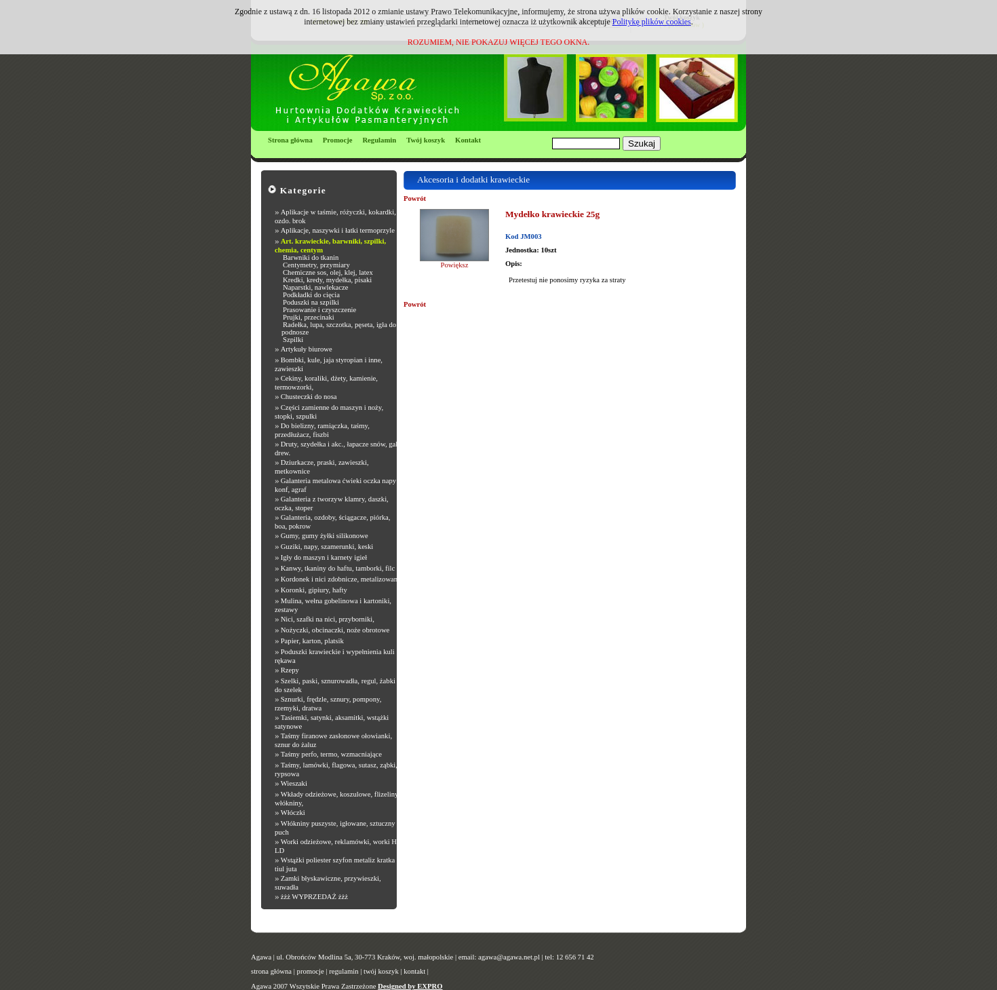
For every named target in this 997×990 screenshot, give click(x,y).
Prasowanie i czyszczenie (319, 309)
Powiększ (455, 265)
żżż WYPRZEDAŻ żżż (314, 896)
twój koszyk (381, 971)
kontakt (414, 971)
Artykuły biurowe (306, 349)
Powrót (415, 198)
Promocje (338, 140)
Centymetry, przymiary (316, 265)
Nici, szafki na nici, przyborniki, (327, 619)
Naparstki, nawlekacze (315, 287)
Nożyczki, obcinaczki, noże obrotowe (335, 630)
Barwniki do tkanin (310, 257)
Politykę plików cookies (651, 21)
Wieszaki (294, 783)
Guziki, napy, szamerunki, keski (327, 546)
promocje (310, 971)
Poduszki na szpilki (311, 302)
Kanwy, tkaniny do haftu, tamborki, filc (338, 568)
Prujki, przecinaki (308, 317)
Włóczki (293, 812)
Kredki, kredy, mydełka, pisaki (327, 280)
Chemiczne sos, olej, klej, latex (328, 272)
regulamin (343, 971)
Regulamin (379, 140)
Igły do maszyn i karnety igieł (324, 557)
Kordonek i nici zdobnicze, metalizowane (341, 579)
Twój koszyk (425, 140)
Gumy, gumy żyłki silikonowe (324, 535)
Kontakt (468, 140)
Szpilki (293, 339)
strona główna (271, 971)
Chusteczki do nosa (309, 396)
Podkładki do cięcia (311, 295)
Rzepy (290, 670)
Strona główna (290, 140)
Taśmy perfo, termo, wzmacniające (331, 754)
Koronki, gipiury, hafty (314, 590)
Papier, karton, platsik (312, 641)
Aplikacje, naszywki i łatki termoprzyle (338, 230)
